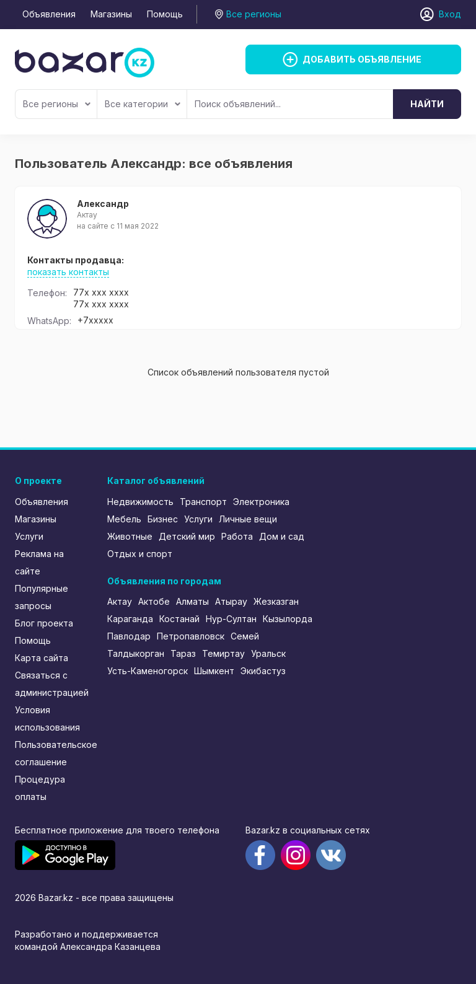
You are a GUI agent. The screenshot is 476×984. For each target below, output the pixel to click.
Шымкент (214, 671)
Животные (129, 536)
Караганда (130, 618)
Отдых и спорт (139, 553)
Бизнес (163, 519)
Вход (450, 14)
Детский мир (187, 536)
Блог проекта (44, 623)
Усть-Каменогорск (147, 671)
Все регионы (56, 104)
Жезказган (276, 601)
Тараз (183, 653)
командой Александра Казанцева (88, 946)
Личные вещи (248, 519)
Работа (237, 536)
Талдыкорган (135, 653)
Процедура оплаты (40, 788)
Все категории (142, 104)
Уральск (268, 653)
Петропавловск (190, 636)
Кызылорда (287, 618)
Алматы (192, 601)
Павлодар (129, 636)
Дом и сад (281, 536)
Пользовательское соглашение (52, 753)
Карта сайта (41, 657)
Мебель (124, 519)
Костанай (179, 618)
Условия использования (47, 718)
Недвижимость (140, 501)
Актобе (154, 601)
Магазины (111, 14)
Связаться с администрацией (52, 684)
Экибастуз (263, 671)
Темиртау (223, 653)
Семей (245, 636)
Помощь (165, 14)
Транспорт (203, 501)
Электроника (261, 501)
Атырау (231, 601)
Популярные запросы (41, 597)
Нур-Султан (231, 618)
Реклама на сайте (39, 562)
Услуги (29, 536)
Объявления (49, 14)
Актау (119, 601)
